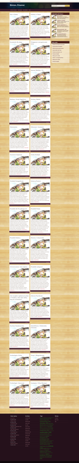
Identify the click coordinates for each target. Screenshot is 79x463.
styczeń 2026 (27, 426)
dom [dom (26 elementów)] (46, 424)
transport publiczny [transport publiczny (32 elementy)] (44, 450)
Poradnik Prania (35, 209)
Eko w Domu (14, 14)
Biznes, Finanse (17, 5)
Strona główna (13, 10)
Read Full (27, 39)
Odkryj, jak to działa (56, 55)
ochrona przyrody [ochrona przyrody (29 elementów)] (44, 434)
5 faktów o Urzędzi (61, 20)
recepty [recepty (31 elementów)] (43, 443)
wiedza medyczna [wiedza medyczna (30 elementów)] (45, 452)
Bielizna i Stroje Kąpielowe (18, 99)
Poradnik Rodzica (15, 238)
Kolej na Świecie (36, 181)
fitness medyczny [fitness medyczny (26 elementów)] (45, 426)
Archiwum (20, 10)
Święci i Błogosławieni (37, 355)
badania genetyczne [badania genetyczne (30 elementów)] (45, 418)
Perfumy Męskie (35, 99)
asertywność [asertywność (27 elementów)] (51, 417)
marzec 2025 (27, 444)
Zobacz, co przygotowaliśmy (58, 57)
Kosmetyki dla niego (16, 42)
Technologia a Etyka (16, 355)
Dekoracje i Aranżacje (37, 127)
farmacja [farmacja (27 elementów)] (47, 425)
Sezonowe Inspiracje (16, 154)
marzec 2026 (27, 423)
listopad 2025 (27, 430)
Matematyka (13, 127)
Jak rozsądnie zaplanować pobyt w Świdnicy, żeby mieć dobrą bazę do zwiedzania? (19, 297)
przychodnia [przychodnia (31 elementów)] (44, 440)
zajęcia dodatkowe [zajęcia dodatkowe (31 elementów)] (44, 454)
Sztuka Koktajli (35, 154)
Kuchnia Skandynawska (17, 326)
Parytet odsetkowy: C (61, 24)
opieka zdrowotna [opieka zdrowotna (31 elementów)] (44, 437)
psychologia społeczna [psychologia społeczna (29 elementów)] (46, 441)
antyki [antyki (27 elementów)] (41, 417)
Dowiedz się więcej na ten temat (58, 44)
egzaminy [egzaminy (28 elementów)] (42, 425)
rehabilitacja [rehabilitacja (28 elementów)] (49, 443)
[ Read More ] (17, 36)
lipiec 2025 (27, 437)
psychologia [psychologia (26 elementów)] (51, 440)
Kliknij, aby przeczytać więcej (58, 48)
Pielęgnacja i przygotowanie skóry (16, 426)
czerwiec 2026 (27, 418)
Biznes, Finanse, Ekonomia (15, 1)
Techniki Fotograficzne (16, 181)
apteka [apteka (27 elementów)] (46, 417)
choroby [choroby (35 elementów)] (44, 423)
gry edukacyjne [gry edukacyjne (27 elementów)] (45, 427)
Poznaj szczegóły (56, 53)
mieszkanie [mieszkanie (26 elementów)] (51, 430)
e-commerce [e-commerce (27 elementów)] (51, 424)
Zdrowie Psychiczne (37, 296)
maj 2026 (26, 419)
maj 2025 (26, 440)
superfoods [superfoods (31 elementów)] (44, 446)
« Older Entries (12, 410)
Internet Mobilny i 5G (37, 70)
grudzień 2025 (27, 428)
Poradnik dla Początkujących (18, 209)
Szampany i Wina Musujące (39, 383)
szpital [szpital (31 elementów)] (46, 448)
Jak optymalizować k (61, 33)
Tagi (29, 10)
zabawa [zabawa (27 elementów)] (43, 454)
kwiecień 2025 (27, 442)
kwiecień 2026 (27, 421)
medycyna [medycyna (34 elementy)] (44, 430)
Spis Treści (25, 10)
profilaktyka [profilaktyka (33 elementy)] (44, 439)
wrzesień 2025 (27, 433)
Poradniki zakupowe (37, 267)
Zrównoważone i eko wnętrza (18, 267)
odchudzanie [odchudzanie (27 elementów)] (43, 435)
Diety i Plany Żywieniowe (17, 70)
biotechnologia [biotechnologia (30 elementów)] (44, 420)
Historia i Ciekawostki (37, 238)
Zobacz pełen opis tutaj (57, 50)
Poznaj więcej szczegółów (57, 46)
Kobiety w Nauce (36, 14)
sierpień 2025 (27, 435)
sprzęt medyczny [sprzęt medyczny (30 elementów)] (45, 444)
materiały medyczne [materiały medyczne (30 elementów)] (47, 429)
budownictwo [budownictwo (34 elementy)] (45, 421)
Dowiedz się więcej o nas (57, 52)
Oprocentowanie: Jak (61, 29)
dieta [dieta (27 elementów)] (43, 424)
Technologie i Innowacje (17, 383)
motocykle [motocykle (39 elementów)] (45, 432)
